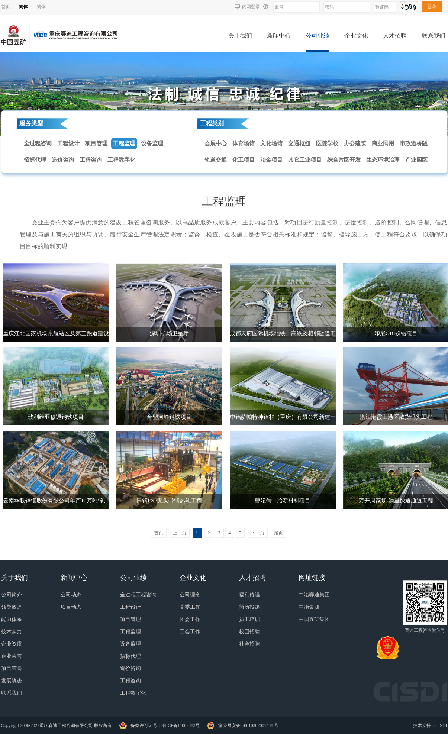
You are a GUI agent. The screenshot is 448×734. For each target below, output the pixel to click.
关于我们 (240, 35)
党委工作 (190, 607)
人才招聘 (395, 35)
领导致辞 (11, 607)
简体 (23, 6)
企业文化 (356, 35)
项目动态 (71, 607)
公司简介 (11, 595)
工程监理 (124, 143)
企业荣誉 (11, 656)
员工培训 (249, 619)
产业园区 (416, 160)
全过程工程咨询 (138, 595)
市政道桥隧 (414, 143)
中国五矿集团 (314, 619)
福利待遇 (249, 595)
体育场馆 (243, 143)
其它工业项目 (305, 160)
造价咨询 (63, 160)
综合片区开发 (344, 160)
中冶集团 (309, 607)
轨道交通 (215, 160)
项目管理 (96, 143)
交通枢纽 (299, 143)
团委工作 (190, 619)
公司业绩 (317, 35)
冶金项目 (271, 160)
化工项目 (243, 160)
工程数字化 (121, 160)
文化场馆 (271, 143)
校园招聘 (249, 631)
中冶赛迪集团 (314, 595)
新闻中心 (279, 35)
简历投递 (249, 607)
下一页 (257, 533)
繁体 (41, 6)
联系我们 (433, 35)
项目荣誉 (11, 668)
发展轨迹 (11, 680)
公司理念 (190, 595)
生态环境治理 (383, 160)
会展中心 (215, 143)
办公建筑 (355, 143)
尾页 (278, 533)
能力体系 (11, 619)
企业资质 (11, 644)
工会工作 (190, 631)
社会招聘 (249, 644)
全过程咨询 (38, 143)
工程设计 (68, 143)
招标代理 (35, 160)
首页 (5, 6)
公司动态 (71, 595)
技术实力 (11, 631)
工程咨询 (91, 160)
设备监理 (152, 143)
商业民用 (383, 143)
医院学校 (327, 143)
